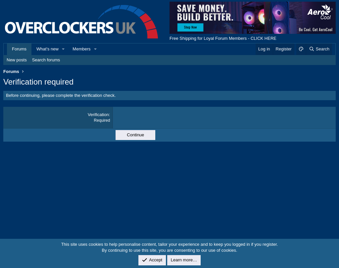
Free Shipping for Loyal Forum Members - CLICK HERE (223, 38)
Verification (98, 114)
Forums (19, 48)
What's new (47, 48)
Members (81, 48)
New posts (17, 59)
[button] (63, 49)
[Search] (319, 49)
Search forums (46, 59)
